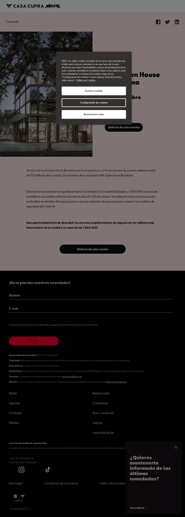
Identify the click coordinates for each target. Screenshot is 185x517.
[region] (94, 88)
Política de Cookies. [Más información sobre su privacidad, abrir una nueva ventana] (86, 80)
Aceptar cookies (94, 91)
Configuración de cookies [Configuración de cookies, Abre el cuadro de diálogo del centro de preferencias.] (94, 102)
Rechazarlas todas (94, 114)
